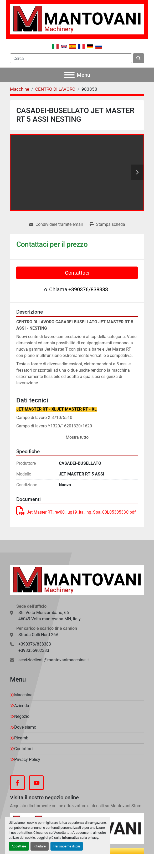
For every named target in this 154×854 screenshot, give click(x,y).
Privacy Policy (27, 759)
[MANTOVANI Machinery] (77, 579)
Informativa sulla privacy (80, 838)
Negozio (21, 716)
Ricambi (21, 737)
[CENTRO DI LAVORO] (55, 89)
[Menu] (69, 75)
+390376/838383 (88, 289)
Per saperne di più (66, 846)
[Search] (71, 58)
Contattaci (77, 273)
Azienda (21, 705)
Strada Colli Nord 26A (38, 634)
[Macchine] (19, 89)
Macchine (23, 694)
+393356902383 (33, 650)
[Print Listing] (107, 224)
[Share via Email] (56, 224)
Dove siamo (25, 727)
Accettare (19, 846)
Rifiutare (39, 846)
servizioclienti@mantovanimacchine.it (53, 659)
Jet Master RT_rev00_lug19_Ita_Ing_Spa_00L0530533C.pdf (76, 512)
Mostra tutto (77, 437)
